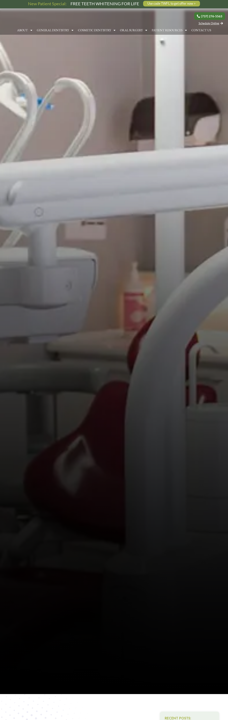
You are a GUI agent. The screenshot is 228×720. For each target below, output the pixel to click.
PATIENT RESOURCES (170, 31)
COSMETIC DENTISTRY (97, 31)
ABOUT (25, 31)
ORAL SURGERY (134, 31)
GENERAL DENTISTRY (55, 31)
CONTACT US (201, 31)
